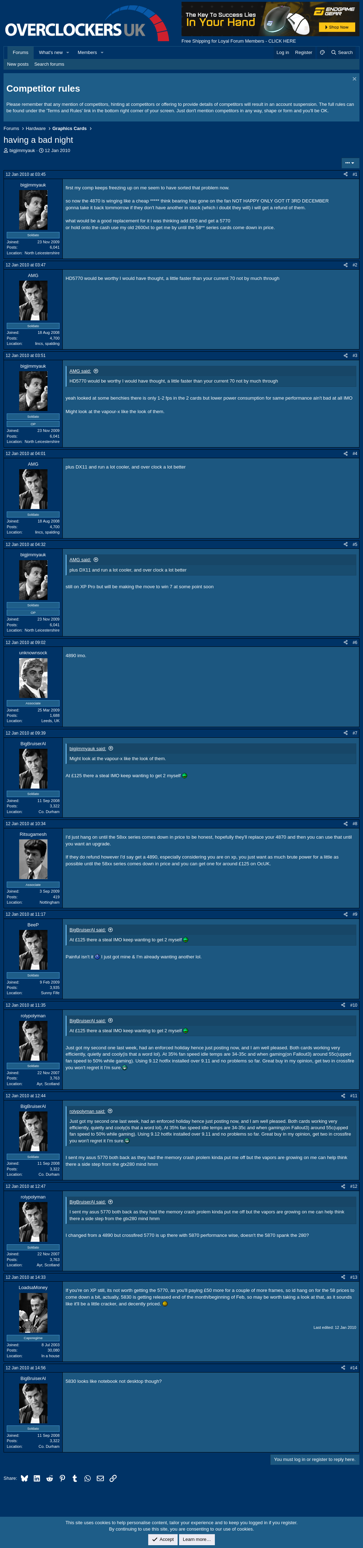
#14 (353, 1367)
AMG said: (80, 371)
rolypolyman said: (87, 1111)
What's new (51, 52)
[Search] (342, 53)
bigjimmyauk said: (87, 748)
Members (87, 52)
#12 (353, 1186)
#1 (355, 174)
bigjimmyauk (22, 150)
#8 (355, 823)
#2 (355, 264)
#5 (355, 544)
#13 (353, 1277)
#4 (355, 453)
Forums (20, 52)
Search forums (49, 64)
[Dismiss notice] (354, 79)
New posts (18, 64)
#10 (353, 1005)
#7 (355, 733)
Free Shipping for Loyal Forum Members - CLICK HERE (239, 41)
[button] (68, 53)
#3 (355, 355)
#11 (353, 1095)
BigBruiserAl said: (87, 929)
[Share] (345, 175)
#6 (355, 642)
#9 (355, 914)
